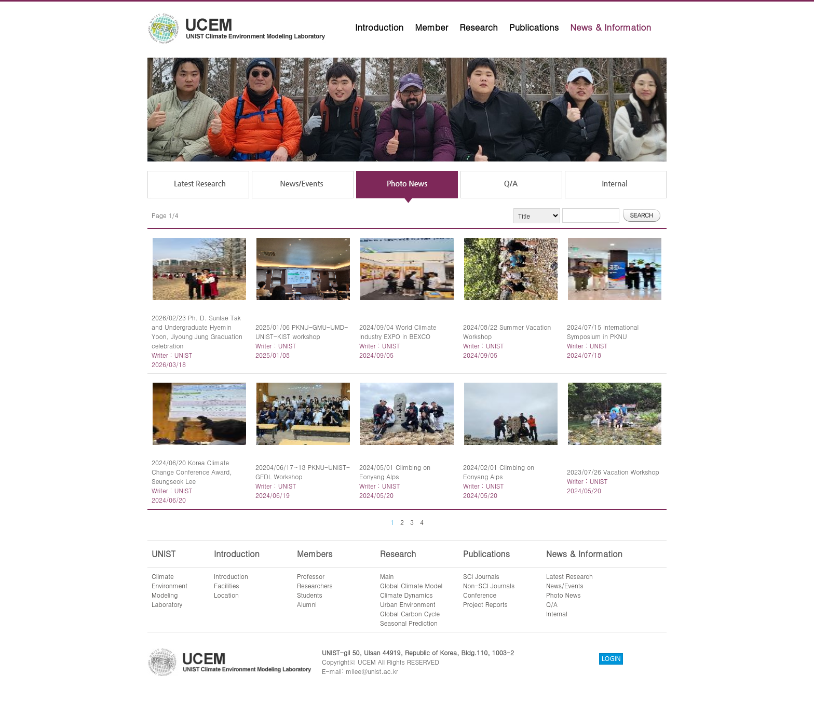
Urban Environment (408, 604)
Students (309, 594)
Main (387, 576)
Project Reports (485, 604)
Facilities (226, 585)
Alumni (307, 604)
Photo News (563, 594)
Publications (534, 27)
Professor (310, 576)
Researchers (315, 585)
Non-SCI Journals (488, 585)
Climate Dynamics (406, 594)
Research (478, 27)
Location (226, 594)
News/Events (565, 585)
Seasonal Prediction (409, 622)
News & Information (610, 27)
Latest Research (569, 576)
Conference (479, 594)
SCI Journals (481, 576)
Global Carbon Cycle (410, 613)
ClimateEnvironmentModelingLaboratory (169, 590)
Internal (556, 613)
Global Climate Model (411, 585)
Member (431, 27)
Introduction (379, 27)
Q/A (552, 604)
